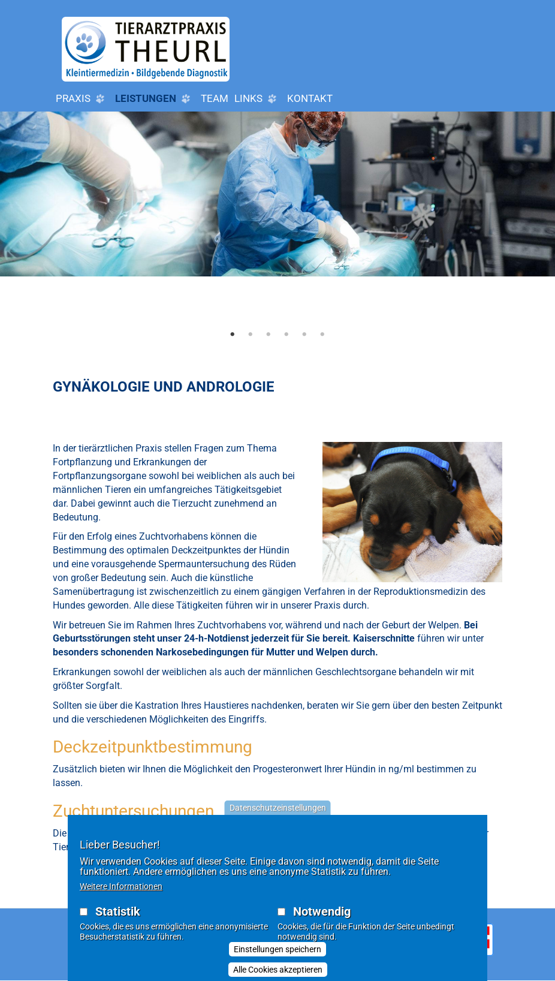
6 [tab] (322, 334)
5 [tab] (304, 334)
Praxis (82, 99)
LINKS (257, 99)
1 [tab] (233, 334)
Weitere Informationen (121, 894)
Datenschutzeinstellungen (278, 815)
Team (214, 98)
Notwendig (322, 919)
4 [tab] (286, 334)
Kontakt (310, 98)
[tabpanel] (277, 229)
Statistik (117, 919)
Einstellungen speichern (277, 957)
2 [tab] (251, 334)
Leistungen (155, 99)
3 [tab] (269, 334)
